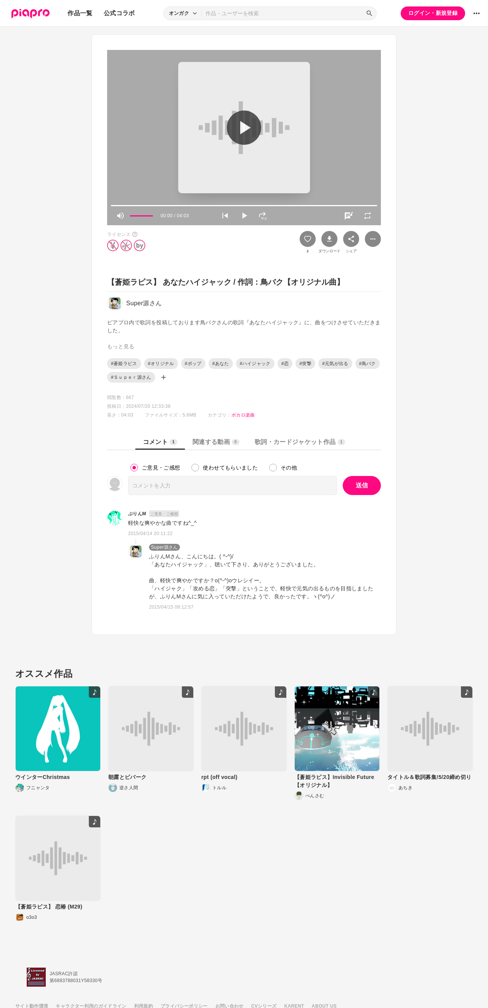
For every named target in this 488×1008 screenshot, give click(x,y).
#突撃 (305, 363)
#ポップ (193, 363)
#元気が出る (335, 363)
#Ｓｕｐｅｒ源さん (131, 377)
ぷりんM (137, 513)
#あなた (220, 363)
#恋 (285, 363)
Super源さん (164, 547)
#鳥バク (367, 363)
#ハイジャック (255, 363)
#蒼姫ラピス (124, 363)
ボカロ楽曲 (243, 415)
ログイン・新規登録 (433, 13)
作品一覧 (79, 13)
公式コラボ (119, 13)
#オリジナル (161, 363)
